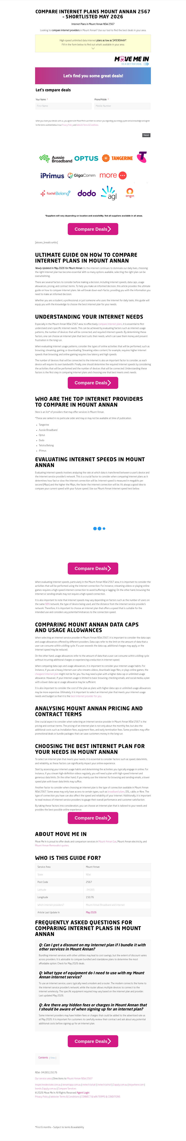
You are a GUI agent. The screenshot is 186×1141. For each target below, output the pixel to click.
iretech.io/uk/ (89, 1085)
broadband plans (116, 792)
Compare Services (67, 1089)
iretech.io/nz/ (104, 1085)
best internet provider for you (86, 696)
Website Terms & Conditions (87, 125)
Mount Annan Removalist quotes (52, 845)
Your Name (41, 100)
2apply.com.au (120, 1085)
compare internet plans (110, 324)
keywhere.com (136, 1085)
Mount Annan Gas (108, 842)
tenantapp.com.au (72, 1085)
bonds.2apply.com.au (45, 1089)
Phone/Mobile (100, 100)
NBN (47, 604)
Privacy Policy (67, 125)
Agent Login (83, 1093)
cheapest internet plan (47, 674)
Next (146, 135)
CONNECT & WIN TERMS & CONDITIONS (100, 1097)
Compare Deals (93, 229)
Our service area (43, 1078)
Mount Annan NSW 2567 (80, 1078)
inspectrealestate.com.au (48, 1085)
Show (52, 1058)
